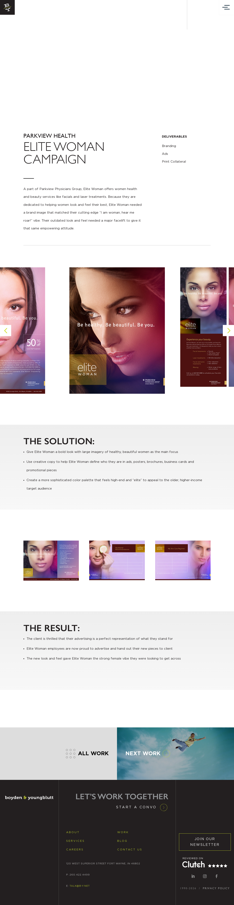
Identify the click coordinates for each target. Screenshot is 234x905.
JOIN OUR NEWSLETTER (204, 841)
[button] (5, 341)
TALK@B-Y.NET (80, 886)
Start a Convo (136, 807)
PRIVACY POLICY (216, 888)
